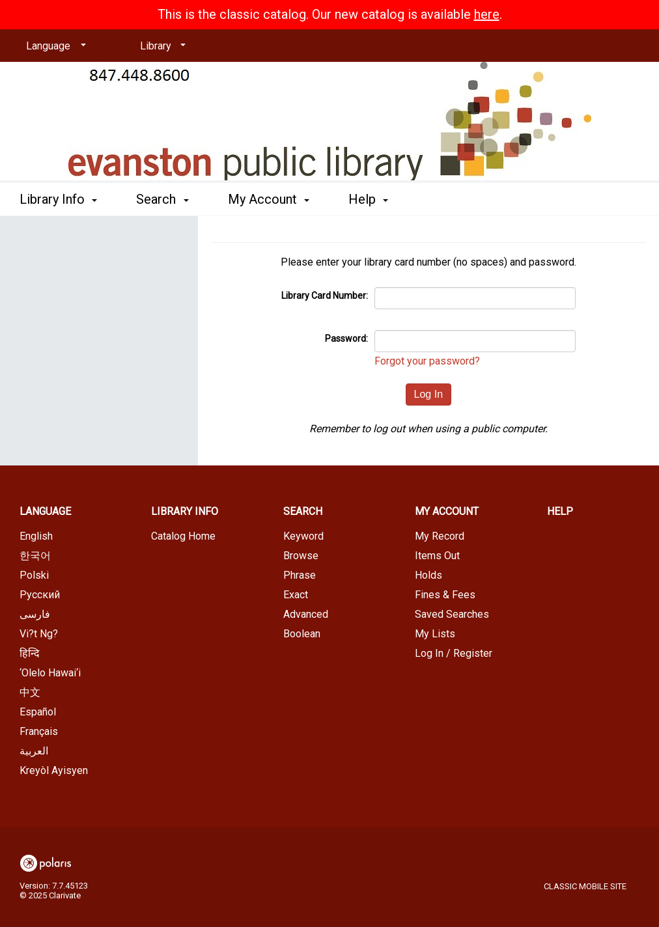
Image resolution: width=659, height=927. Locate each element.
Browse (300, 555)
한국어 (35, 555)
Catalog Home (183, 536)
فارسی (35, 614)
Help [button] (368, 199)
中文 (30, 692)
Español (38, 712)
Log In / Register (453, 653)
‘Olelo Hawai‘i (50, 673)
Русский (40, 594)
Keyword (303, 536)
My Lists (435, 634)
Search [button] (162, 199)
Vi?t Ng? (39, 634)
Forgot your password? (427, 361)
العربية (34, 751)
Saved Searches (452, 614)
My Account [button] (268, 199)
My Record (439, 536)
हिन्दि (30, 653)
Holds (428, 575)
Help (560, 511)
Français (39, 731)
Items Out (437, 555)
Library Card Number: (324, 295)
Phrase (299, 575)
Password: (346, 338)
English (36, 536)
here (486, 14)
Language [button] (45, 511)
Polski (34, 575)
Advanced (305, 614)
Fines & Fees (445, 594)
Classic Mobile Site (585, 886)
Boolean (301, 634)
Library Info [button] (58, 199)
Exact (295, 594)
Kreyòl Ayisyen (54, 770)
